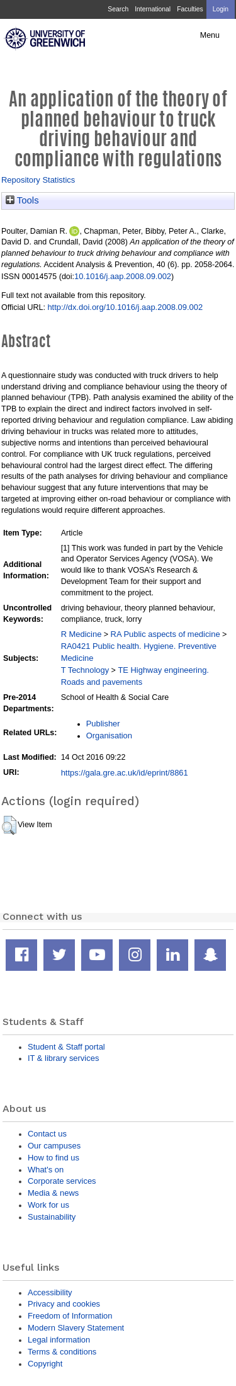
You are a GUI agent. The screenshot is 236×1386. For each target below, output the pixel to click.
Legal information (59, 1339)
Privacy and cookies (64, 1304)
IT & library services (63, 1058)
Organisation (109, 735)
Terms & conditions (62, 1351)
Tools (22, 200)
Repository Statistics (38, 180)
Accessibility (50, 1292)
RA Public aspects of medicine (165, 634)
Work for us (48, 1205)
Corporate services (62, 1181)
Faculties (190, 9)
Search (118, 9)
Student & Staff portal (66, 1046)
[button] (9, 825)
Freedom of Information (70, 1315)
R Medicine (81, 634)
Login (220, 9)
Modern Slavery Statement (76, 1327)
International (153, 9)
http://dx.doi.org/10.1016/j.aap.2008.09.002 (125, 307)
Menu (210, 35)
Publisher (103, 723)
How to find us (53, 1157)
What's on (46, 1169)
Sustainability (52, 1217)
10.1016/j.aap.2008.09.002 (122, 276)
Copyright (45, 1363)
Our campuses (54, 1145)
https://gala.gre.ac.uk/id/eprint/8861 (124, 772)
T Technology (85, 670)
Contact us (47, 1133)
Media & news (53, 1193)
